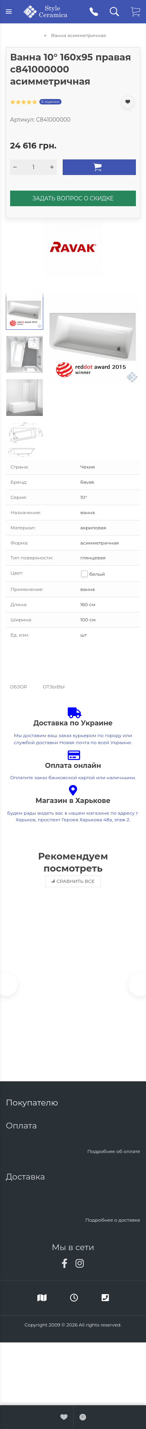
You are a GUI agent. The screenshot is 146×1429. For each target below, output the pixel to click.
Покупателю (33, 1102)
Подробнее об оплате (113, 1151)
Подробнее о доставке (112, 1220)
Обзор (18, 687)
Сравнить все (73, 881)
